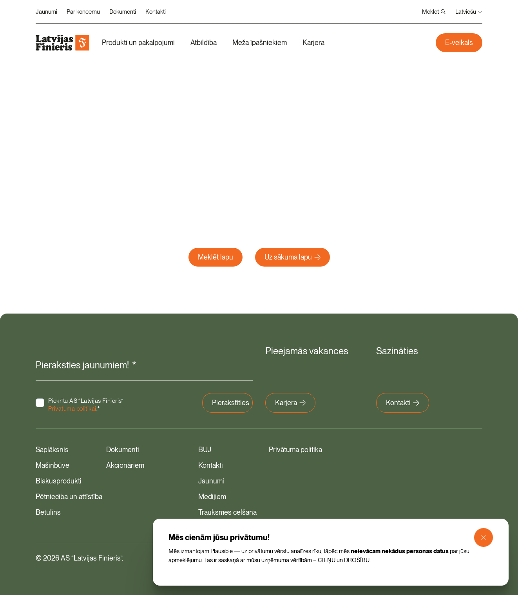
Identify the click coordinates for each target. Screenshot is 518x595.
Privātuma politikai (72, 408)
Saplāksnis (52, 449)
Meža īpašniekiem (259, 42)
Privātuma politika (295, 449)
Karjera (313, 42)
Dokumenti (122, 11)
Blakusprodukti (59, 481)
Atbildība (203, 42)
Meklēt (434, 11)
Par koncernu (83, 11)
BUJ (204, 449)
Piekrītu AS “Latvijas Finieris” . (85, 404)
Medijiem (212, 496)
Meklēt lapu (215, 257)
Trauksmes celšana (227, 512)
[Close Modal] (483, 537)
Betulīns (48, 512)
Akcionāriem (125, 465)
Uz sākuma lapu (292, 257)
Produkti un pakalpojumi (138, 42)
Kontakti (155, 11)
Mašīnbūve (52, 465)
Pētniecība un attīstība (69, 496)
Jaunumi (46, 11)
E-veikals (459, 42)
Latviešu (468, 12)
